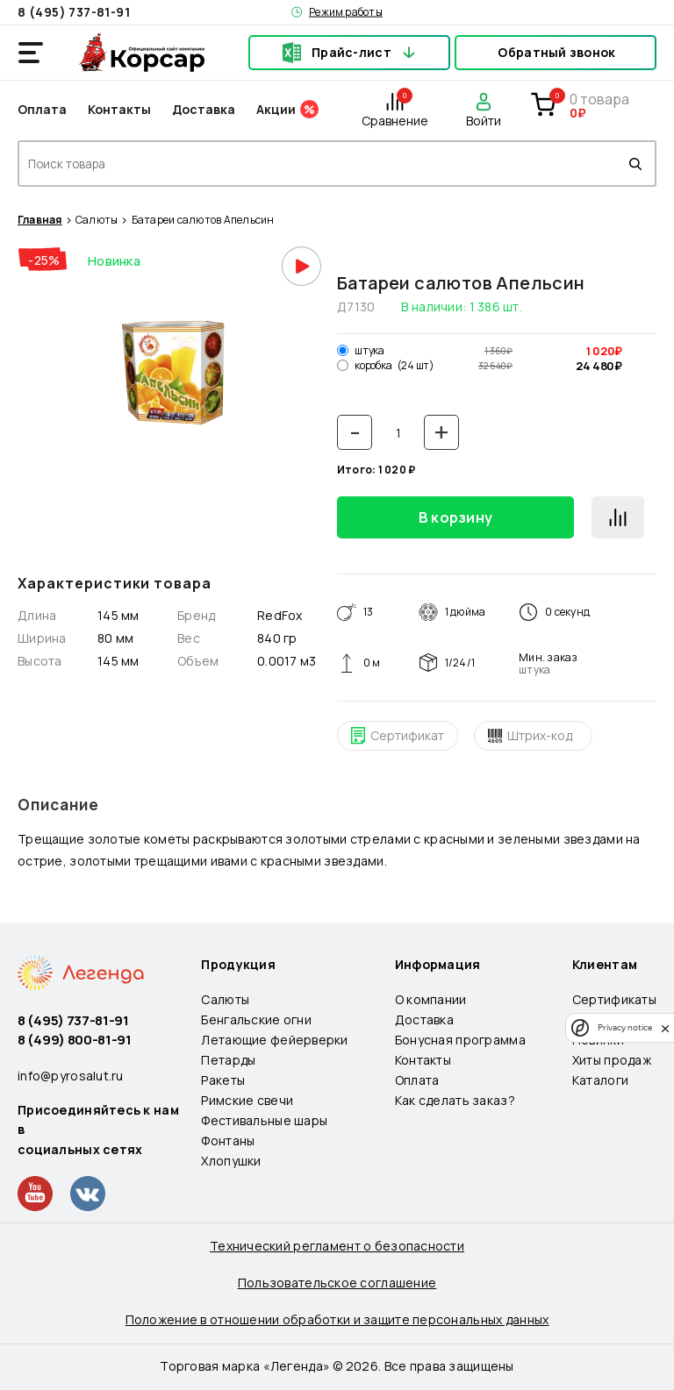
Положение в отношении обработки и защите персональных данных (337, 1319)
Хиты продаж (611, 1059)
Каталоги (600, 1080)
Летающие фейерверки (274, 1039)
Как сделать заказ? (455, 1100)
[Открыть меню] (30, 52)
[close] (665, 1028)
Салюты (96, 220)
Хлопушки (231, 1160)
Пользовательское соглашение (337, 1282)
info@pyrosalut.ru (71, 1075)
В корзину (456, 517)
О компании (431, 999)
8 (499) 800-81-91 (75, 1039)
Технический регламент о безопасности (337, 1245)
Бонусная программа (460, 1039)
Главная (40, 220)
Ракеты (223, 1080)
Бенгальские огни (256, 1019)
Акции (276, 109)
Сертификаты (614, 999)
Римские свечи (247, 1100)
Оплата (42, 109)
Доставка (203, 109)
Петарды (228, 1059)
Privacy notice (625, 1027)
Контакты (119, 109)
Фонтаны (228, 1140)
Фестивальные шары (264, 1120)
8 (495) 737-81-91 (74, 12)
